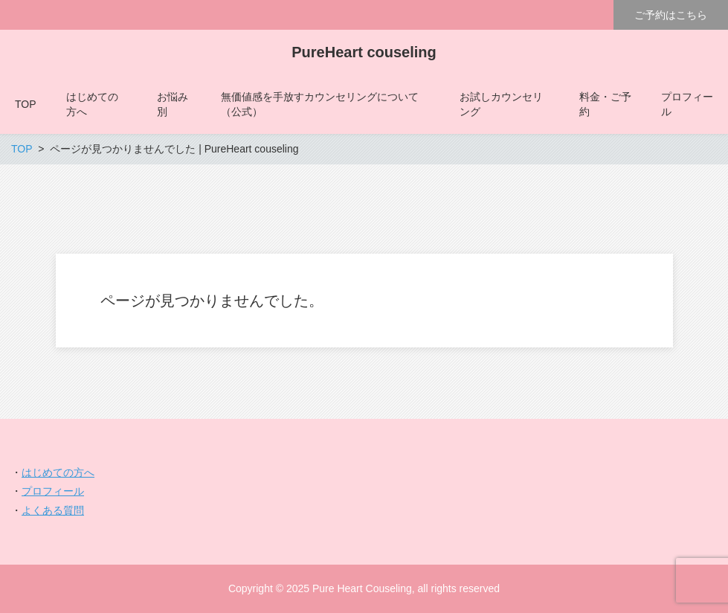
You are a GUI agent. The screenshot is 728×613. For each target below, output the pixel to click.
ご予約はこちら (670, 15)
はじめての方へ (58, 472)
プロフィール (53, 491)
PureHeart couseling (364, 52)
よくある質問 (53, 510)
